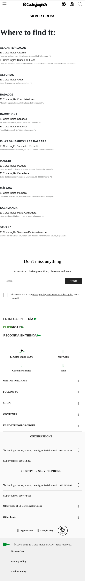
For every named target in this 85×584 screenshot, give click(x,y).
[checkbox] (5, 295)
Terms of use (17, 551)
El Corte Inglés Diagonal (13, 126)
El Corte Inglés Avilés (12, 79)
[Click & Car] (14, 327)
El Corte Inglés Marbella (13, 192)
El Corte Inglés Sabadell (13, 118)
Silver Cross (43, 16)
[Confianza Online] (63, 530)
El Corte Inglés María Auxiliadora (18, 212)
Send (73, 280)
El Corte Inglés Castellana (14, 173)
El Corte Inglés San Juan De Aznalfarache (23, 232)
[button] (4, 3)
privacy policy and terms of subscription (52, 294)
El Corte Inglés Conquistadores (17, 99)
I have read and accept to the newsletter (45, 296)
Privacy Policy (18, 561)
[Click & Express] (20, 319)
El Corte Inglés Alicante (13, 52)
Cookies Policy (19, 571)
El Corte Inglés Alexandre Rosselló (19, 146)
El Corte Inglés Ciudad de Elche (17, 60)
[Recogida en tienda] (22, 335)
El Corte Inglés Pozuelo (13, 165)
